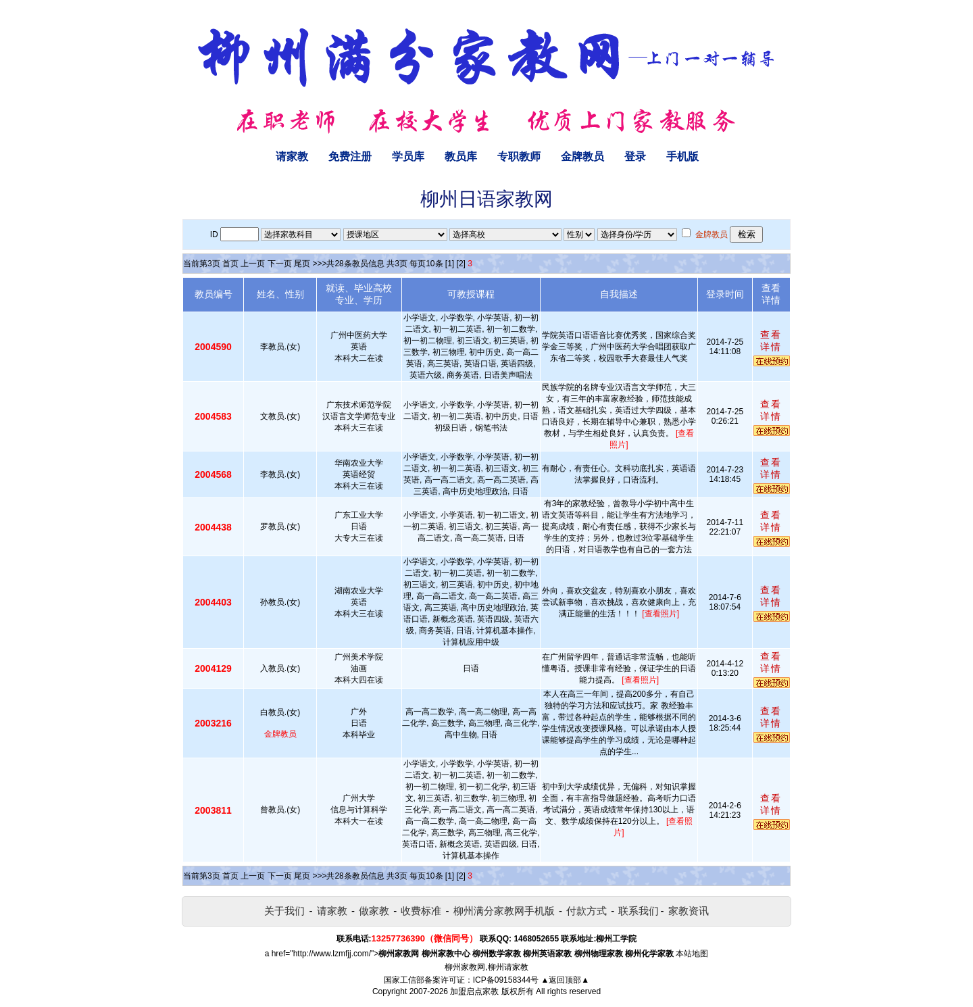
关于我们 (284, 910)
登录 (635, 156)
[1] (449, 263)
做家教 (374, 910)
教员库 (461, 156)
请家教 (292, 156)
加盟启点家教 (474, 991)
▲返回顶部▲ (565, 980)
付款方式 (586, 910)
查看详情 (771, 340)
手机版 (682, 156)
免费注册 (350, 156)
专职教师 (519, 156)
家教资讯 (688, 910)
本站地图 (692, 953)
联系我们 (638, 910)
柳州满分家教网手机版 (504, 910)
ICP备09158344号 (506, 980)
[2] (461, 263)
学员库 (408, 156)
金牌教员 (582, 156)
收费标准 (421, 910)
